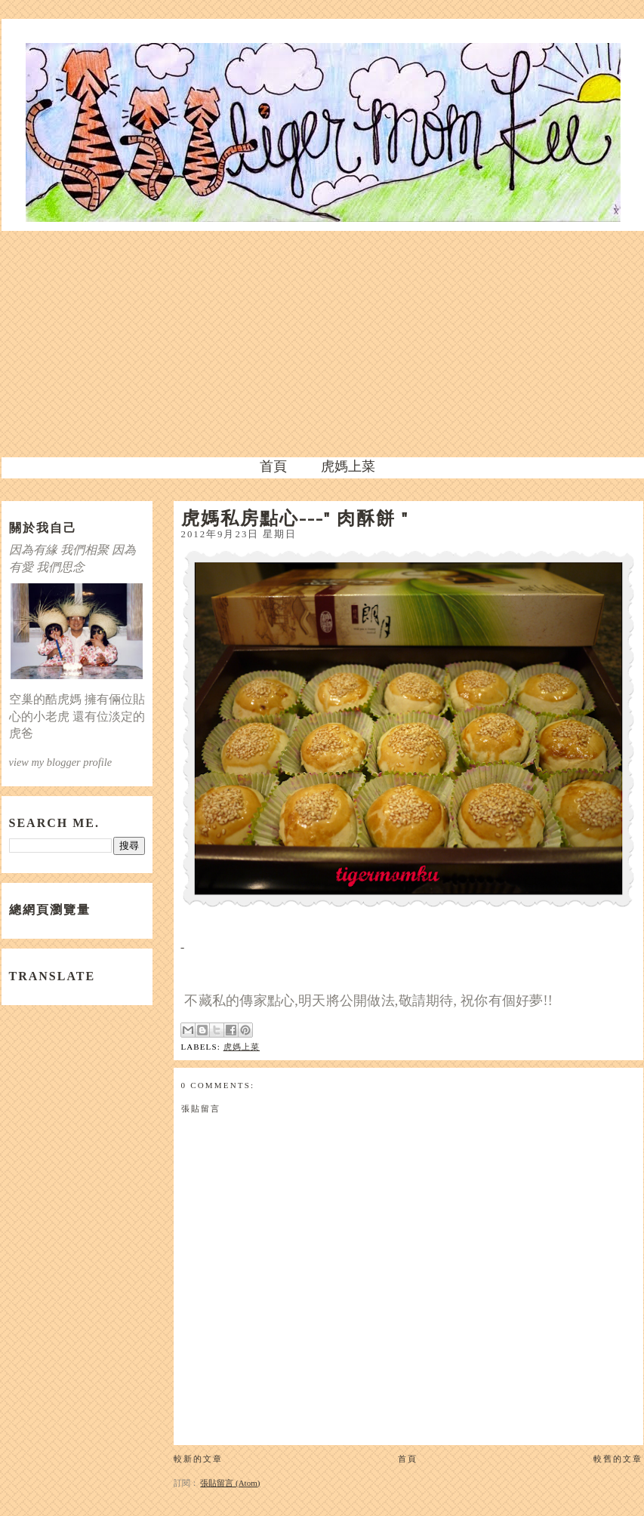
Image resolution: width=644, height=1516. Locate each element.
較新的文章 (198, 1458)
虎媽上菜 (348, 466)
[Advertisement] (322, 344)
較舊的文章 (618, 1458)
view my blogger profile (60, 762)
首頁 (273, 466)
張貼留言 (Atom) (230, 1482)
